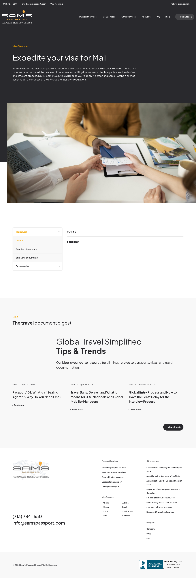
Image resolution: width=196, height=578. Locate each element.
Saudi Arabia (127, 511)
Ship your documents (27, 257)
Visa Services (109, 17)
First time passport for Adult (114, 467)
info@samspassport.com (39, 522)
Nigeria (106, 507)
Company (151, 529)
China (105, 511)
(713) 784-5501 (28, 516)
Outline (19, 240)
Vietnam (126, 516)
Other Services (128, 17)
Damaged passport (110, 487)
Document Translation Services (160, 512)
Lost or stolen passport (112, 482)
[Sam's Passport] (17, 17)
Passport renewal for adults (114, 472)
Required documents (27, 249)
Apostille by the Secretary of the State (163, 476)
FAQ (158, 17)
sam (15, 384)
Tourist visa (21, 231)
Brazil (124, 507)
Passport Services (87, 17)
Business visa (22, 266)
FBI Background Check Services (161, 498)
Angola (106, 503)
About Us (146, 17)
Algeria (125, 503)
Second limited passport (113, 477)
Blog (167, 17)
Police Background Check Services (162, 502)
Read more (19, 405)
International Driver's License (159, 507)
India (105, 516)
